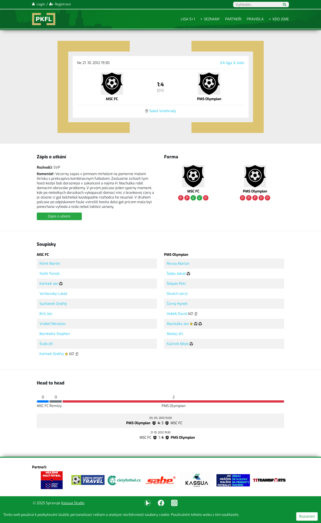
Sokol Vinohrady (162, 111)
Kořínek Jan (48, 283)
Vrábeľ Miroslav (52, 323)
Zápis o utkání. (59, 216)
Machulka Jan (178, 323)
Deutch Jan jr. (177, 293)
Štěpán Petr (176, 283)
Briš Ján (45, 313)
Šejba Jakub (176, 273)
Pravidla (255, 19)
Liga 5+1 (188, 19)
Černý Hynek (177, 303)
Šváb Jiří (46, 343)
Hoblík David (177, 313)
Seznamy (212, 19)
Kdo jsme (281, 19)
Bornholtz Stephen (54, 333)
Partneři (233, 19)
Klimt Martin (49, 263)
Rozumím (307, 516)
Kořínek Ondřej (51, 353)
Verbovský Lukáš (53, 293)
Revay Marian (178, 263)
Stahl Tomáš (49, 273)
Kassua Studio (72, 503)
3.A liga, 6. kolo (232, 62)
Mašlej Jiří (175, 333)
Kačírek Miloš (178, 343)
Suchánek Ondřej (53, 303)
